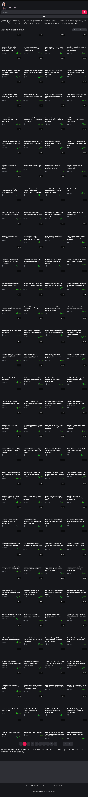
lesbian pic (47, 20)
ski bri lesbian (17, 23)
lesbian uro (46, 22)
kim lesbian (55, 22)
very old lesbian (27, 20)
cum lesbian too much (34, 22)
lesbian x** (55, 20)
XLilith (41, 791)
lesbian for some (65, 22)
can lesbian (78, 20)
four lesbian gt (37, 20)
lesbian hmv (66, 23)
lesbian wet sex (6, 20)
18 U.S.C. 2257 (57, 786)
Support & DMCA (32, 786)
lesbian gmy (17, 20)
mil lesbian (74, 23)
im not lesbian (76, 22)
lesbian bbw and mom (67, 20)
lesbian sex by (22, 22)
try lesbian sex (11, 22)
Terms (45, 786)
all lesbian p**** (56, 23)
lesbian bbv (46, 23)
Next (66, 744)
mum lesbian (27, 23)
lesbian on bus (36, 23)
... (59, 744)
